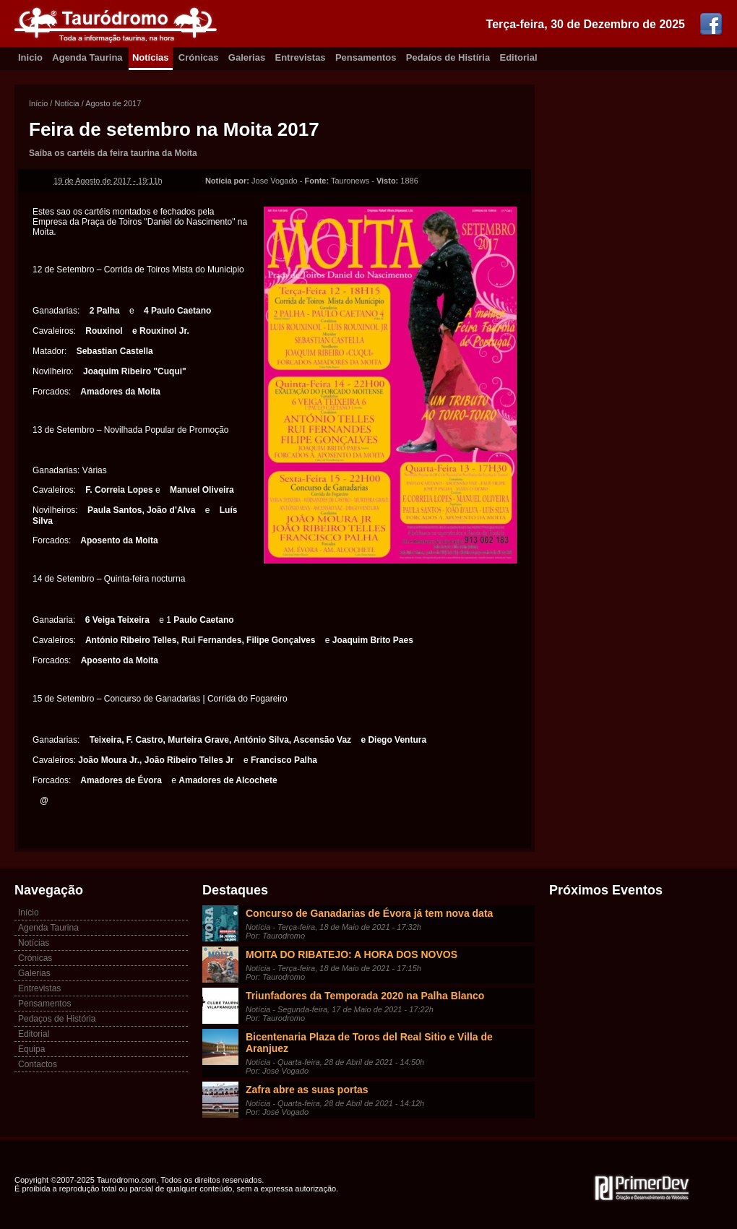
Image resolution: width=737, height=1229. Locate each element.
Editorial (519, 57)
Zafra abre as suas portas (307, 1089)
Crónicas (198, 57)
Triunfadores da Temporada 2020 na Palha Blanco (365, 995)
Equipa (31, 1049)
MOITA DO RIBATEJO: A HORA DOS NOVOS (351, 954)
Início (38, 103)
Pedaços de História (56, 1019)
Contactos (37, 1064)
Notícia (66, 103)
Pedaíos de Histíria (448, 57)
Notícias (150, 57)
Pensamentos (366, 57)
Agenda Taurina (87, 57)
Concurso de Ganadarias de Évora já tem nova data (369, 913)
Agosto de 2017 (113, 103)
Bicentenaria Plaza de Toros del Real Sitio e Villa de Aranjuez (369, 1042)
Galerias (246, 57)
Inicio (30, 57)
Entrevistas (300, 57)
